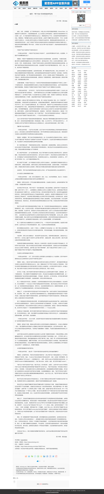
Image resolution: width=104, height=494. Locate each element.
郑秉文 (73, 104)
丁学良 (79, 72)
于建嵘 (79, 76)
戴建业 (79, 82)
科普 (85, 8)
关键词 (75, 8)
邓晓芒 (85, 85)
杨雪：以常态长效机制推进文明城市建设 (81, 38)
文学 (56, 8)
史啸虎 (79, 91)
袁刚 (79, 100)
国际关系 (35, 8)
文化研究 (27, 444)
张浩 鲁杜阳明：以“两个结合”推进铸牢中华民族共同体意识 (85, 50)
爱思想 (24, 3)
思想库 (70, 8)
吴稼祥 (85, 98)
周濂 (73, 85)
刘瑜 (85, 97)
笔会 (81, 8)
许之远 (73, 100)
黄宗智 (73, 76)
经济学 (24, 8)
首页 (15, 8)
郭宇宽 (79, 78)
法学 (19, 8)
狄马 (85, 89)
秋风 (73, 93)
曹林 (85, 72)
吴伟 (73, 97)
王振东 (79, 89)
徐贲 (73, 78)
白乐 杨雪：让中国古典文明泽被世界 (80, 36)
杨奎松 (79, 83)
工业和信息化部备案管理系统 (52, 492)
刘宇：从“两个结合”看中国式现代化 (80, 60)
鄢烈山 (73, 74)
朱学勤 (79, 102)
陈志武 (85, 76)
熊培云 (85, 91)
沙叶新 (79, 97)
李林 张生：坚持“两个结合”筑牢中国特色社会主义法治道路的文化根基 (87, 48)
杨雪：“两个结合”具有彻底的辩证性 (80, 34)
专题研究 (21, 444)
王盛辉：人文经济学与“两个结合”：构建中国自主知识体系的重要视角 (87, 46)
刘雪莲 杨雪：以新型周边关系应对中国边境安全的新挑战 (84, 40)
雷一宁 (73, 95)
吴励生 (73, 102)
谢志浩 (73, 106)
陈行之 (79, 70)
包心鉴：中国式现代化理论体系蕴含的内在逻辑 (82, 54)
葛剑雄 (73, 98)
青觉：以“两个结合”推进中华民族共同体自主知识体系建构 (85, 58)
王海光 (85, 83)
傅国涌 (79, 74)
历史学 (61, 8)
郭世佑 (85, 87)
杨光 (85, 106)
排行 (89, 8)
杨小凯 (85, 100)
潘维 (85, 102)
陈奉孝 (79, 87)
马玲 (73, 89)
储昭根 (79, 98)
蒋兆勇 (85, 95)
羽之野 (85, 104)
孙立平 (79, 106)
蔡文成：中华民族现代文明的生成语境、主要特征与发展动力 (85, 62)
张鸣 (73, 83)
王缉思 (73, 87)
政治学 (29, 8)
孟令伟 (85, 93)
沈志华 (79, 80)
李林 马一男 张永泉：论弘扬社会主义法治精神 (82, 64)
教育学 (51, 8)
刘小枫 (79, 93)
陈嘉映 (85, 74)
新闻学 (46, 8)
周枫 (79, 95)
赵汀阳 (73, 82)
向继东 (85, 80)
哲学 (66, 8)
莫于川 (79, 104)
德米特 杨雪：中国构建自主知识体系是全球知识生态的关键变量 (86, 31)
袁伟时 (73, 91)
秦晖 (73, 70)
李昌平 (85, 82)
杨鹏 (79, 85)
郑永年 (85, 70)
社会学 (41, 8)
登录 (41, 484)
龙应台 (73, 72)
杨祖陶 (73, 80)
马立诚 (85, 78)
